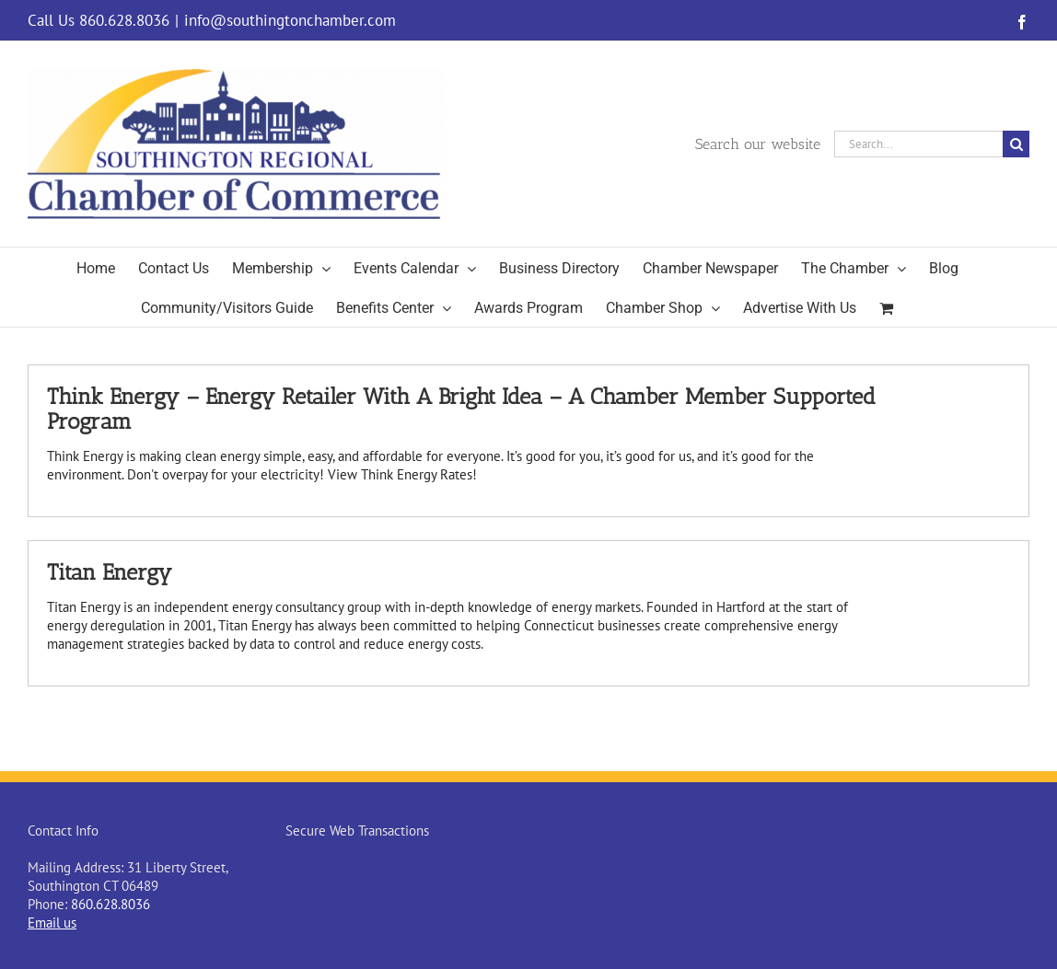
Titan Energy (109, 572)
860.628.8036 (110, 904)
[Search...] (918, 144)
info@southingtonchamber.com (290, 20)
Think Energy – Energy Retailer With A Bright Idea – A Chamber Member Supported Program (461, 408)
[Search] (1016, 144)
